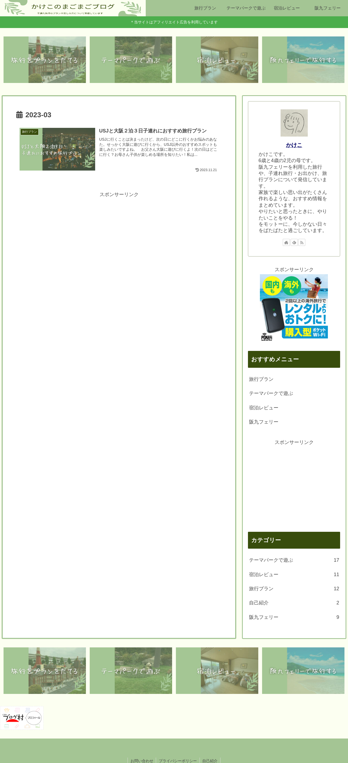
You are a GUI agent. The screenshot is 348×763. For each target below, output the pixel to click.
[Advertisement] (119, 237)
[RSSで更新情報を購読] (301, 242)
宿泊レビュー (263, 407)
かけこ (294, 145)
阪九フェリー (263, 422)
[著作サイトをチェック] (286, 242)
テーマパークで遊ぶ (271, 393)
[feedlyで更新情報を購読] (294, 242)
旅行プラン (261, 379)
